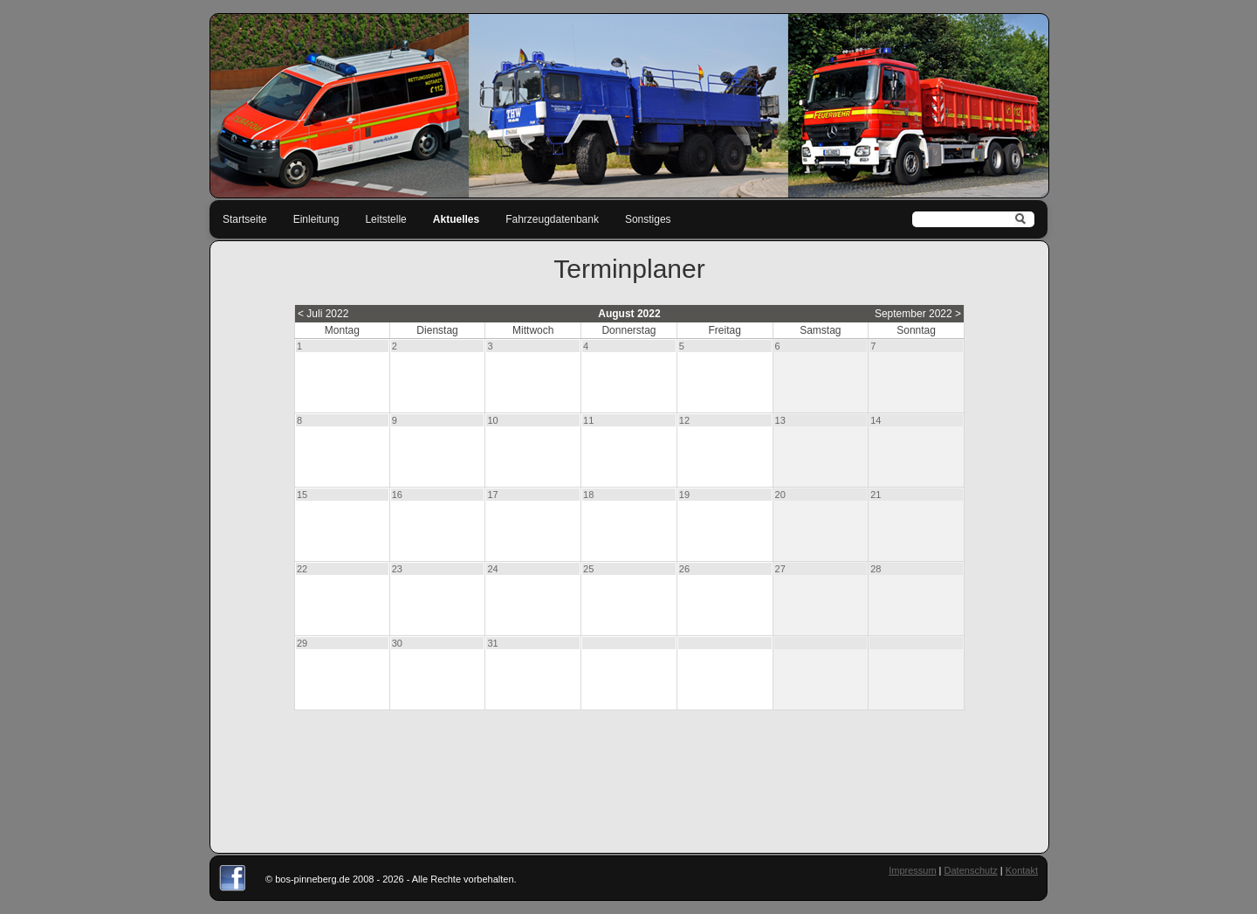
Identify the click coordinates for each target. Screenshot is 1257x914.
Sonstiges (648, 219)
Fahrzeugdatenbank (552, 219)
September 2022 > (918, 314)
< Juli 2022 (323, 314)
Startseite (245, 219)
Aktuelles (456, 219)
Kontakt (1022, 870)
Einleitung (316, 219)
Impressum (912, 870)
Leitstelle (385, 219)
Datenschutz (971, 870)
